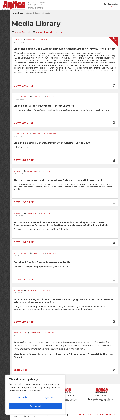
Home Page (18, 13)
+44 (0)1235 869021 (68, 401)
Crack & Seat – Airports (38, 13)
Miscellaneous (21, 97)
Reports (18, 171)
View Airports (21, 32)
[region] (35, 395)
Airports (45, 40)
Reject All (49, 397)
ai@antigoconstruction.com (104, 399)
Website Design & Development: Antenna (27, 417)
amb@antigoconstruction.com (67, 399)
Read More (20, 370)
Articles (18, 40)
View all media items (47, 32)
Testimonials (20, 333)
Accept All (35, 406)
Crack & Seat (32, 40)
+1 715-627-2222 (105, 401)
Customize (22, 397)
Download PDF (24, 85)
